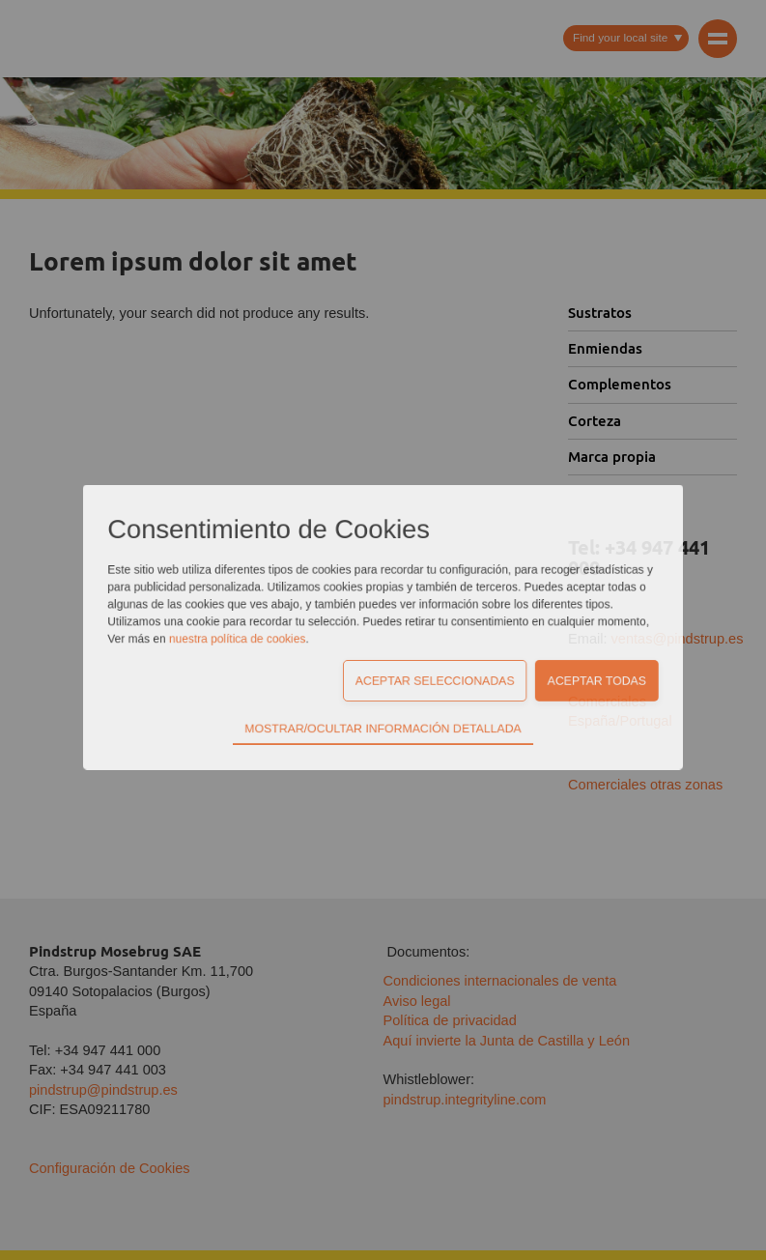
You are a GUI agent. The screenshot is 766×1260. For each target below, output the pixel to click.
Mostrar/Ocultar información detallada (383, 631)
